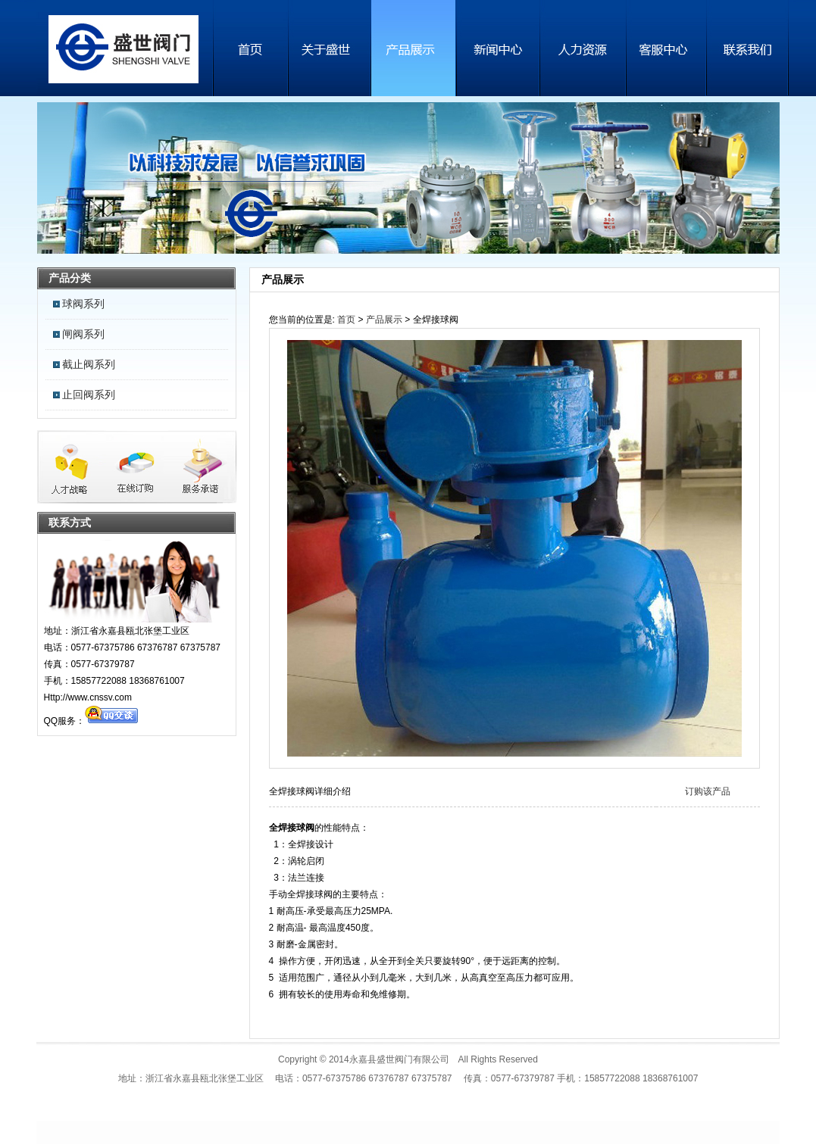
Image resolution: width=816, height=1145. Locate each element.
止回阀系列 (88, 394)
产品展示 (384, 319)
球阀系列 (83, 304)
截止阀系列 (88, 364)
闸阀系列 (83, 334)
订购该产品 (707, 791)
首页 (346, 319)
